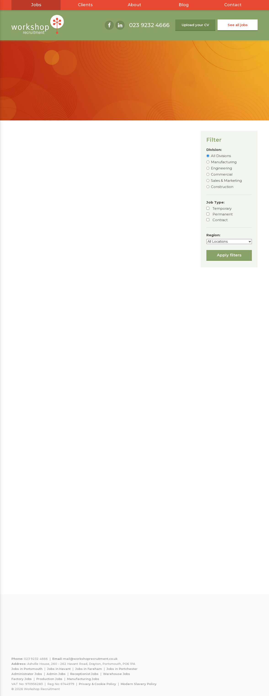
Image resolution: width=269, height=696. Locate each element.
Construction (222, 187)
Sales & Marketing (226, 180)
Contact (233, 4)
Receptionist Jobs (84, 674)
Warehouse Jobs (116, 674)
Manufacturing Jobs (83, 679)
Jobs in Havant (59, 669)
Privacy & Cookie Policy (97, 684)
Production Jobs (49, 679)
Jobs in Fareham (88, 669)
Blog (184, 4)
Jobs (36, 4)
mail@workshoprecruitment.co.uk (90, 659)
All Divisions (221, 156)
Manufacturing (224, 162)
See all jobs (238, 25)
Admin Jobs (56, 674)
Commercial (221, 174)
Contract (220, 220)
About (134, 4)
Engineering (221, 168)
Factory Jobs (21, 679)
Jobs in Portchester (122, 669)
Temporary (222, 208)
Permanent (223, 214)
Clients (85, 4)
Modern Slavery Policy (139, 684)
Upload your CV (195, 25)
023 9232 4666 (149, 25)
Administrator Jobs (26, 674)
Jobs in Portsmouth (27, 669)
